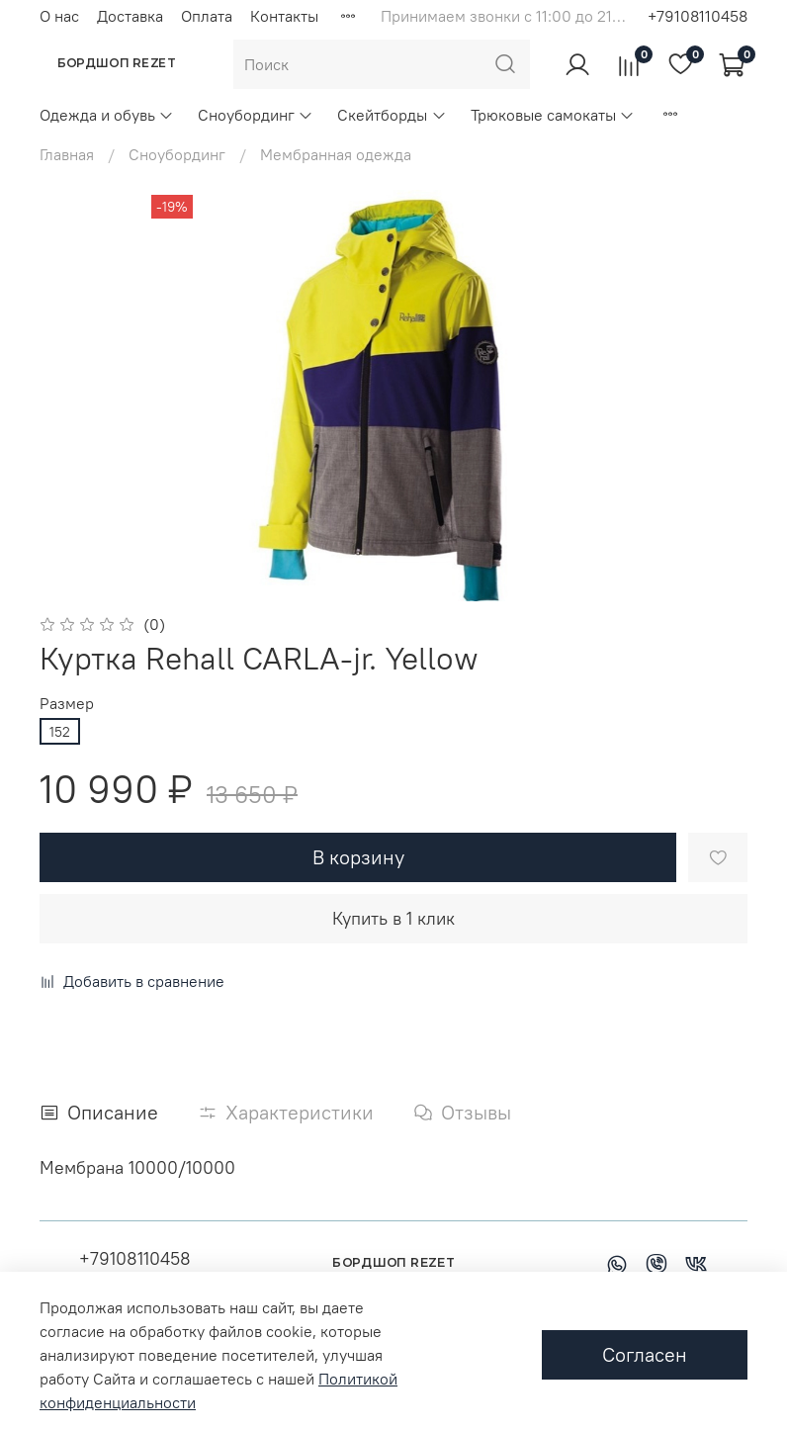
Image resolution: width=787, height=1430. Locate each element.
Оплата (206, 16)
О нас (59, 16)
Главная (67, 154)
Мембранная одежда (335, 154)
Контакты (284, 16)
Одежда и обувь (107, 115)
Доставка (130, 16)
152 (59, 732)
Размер (67, 703)
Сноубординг (255, 115)
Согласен (644, 1354)
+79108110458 (697, 16)
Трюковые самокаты (553, 115)
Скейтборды (391, 115)
